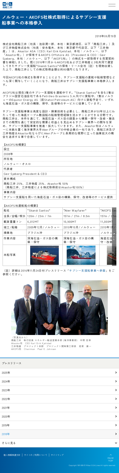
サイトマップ (57, 455)
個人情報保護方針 (12, 455)
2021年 (6, 407)
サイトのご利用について (35, 455)
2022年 (6, 399)
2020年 (6, 416)
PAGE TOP (111, 459)
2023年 (6, 390)
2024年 (6, 381)
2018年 (6, 434)
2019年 (6, 425)
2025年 (6, 372)
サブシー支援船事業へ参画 (87, 270)
